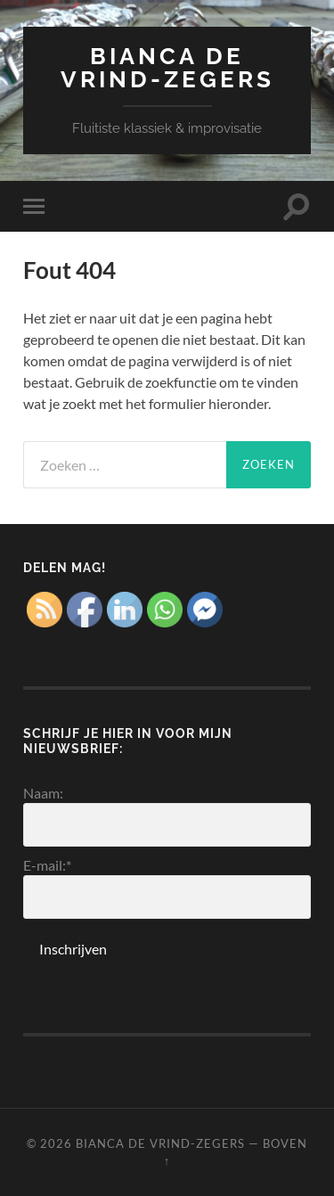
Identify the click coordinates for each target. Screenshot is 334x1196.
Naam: (167, 815)
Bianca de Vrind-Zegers (167, 67)
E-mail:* (167, 887)
